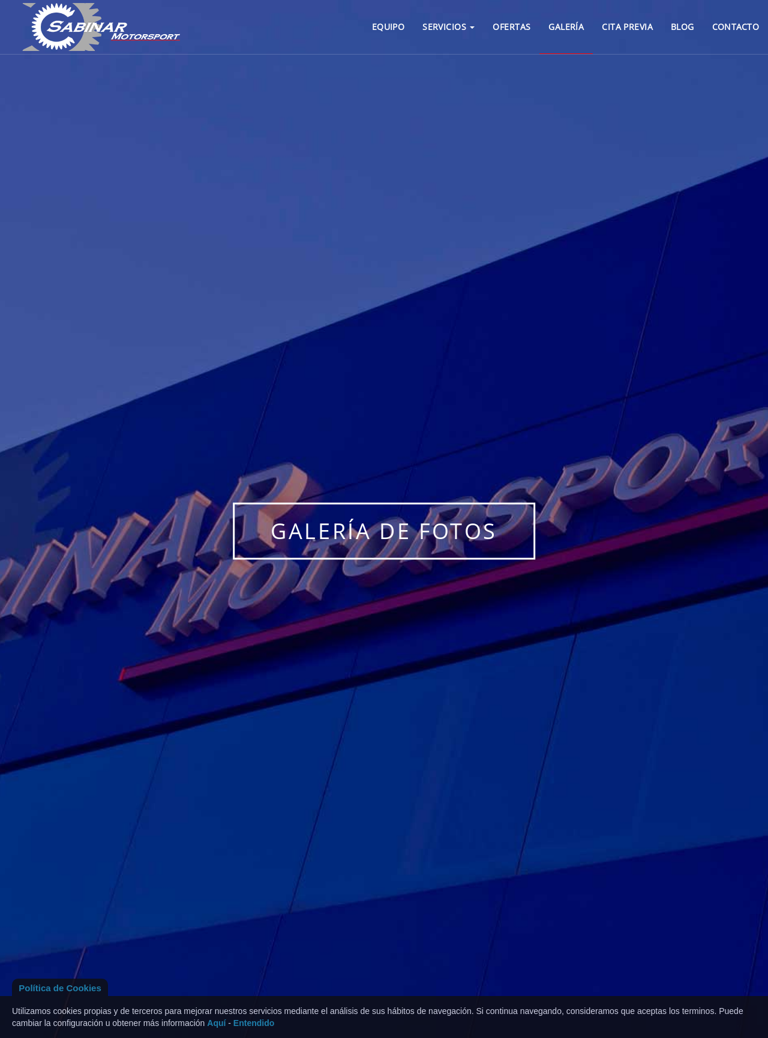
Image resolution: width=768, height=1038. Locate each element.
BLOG (682, 26)
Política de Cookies (60, 988)
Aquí (216, 1023)
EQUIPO (388, 26)
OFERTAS (511, 26)
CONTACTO (735, 26)
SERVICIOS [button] (448, 26)
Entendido (253, 1023)
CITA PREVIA (627, 26)
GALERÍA (566, 26)
